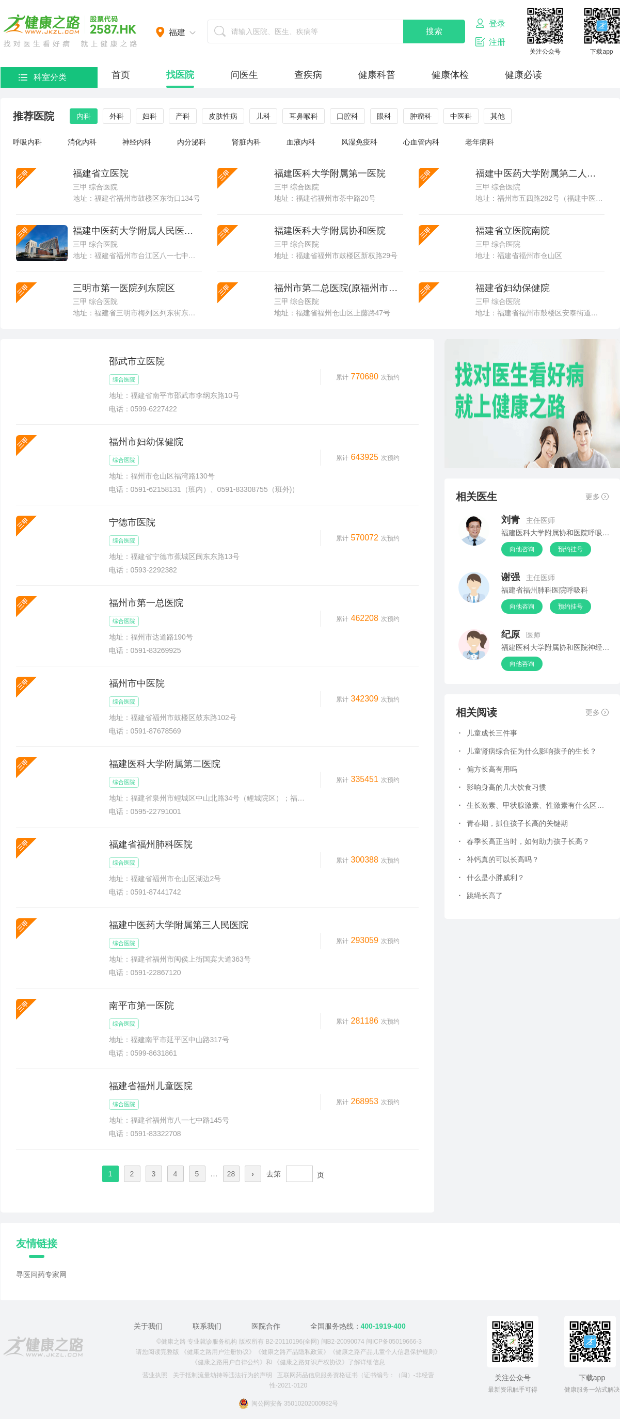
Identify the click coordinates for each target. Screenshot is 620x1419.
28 (231, 1174)
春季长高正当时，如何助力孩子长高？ (524, 841)
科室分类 (43, 77)
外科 (116, 116)
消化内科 (82, 142)
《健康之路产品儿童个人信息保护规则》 (385, 1352)
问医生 (244, 75)
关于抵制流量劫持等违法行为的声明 (222, 1375)
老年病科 (479, 142)
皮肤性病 (223, 116)
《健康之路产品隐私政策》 (292, 1352)
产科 (183, 116)
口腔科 (347, 116)
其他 (497, 116)
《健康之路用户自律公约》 (229, 1362)
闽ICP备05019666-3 (394, 1341)
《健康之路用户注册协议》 (218, 1352)
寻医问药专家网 (41, 1274)
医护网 (70, 31)
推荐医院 (33, 116)
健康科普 (376, 75)
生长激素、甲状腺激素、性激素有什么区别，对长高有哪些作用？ (532, 805)
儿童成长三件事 (488, 733)
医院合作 (265, 1326)
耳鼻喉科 (303, 116)
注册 (490, 41)
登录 (490, 23)
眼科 (384, 116)
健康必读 (523, 75)
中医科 (461, 116)
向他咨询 (522, 549)
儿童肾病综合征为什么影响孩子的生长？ (528, 751)
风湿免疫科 (359, 142)
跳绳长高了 (481, 895)
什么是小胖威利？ (492, 877)
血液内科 (301, 142)
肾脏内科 (246, 142)
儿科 (263, 116)
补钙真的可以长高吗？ (499, 859)
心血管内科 (421, 142)
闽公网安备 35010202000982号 (289, 1403)
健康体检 (450, 75)
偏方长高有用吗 (488, 769)
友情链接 (36, 1243)
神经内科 (136, 142)
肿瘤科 (421, 116)
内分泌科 (191, 142)
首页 (121, 75)
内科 (83, 116)
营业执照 (154, 1375)
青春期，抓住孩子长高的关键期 (513, 823)
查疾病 (308, 75)
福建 (177, 32)
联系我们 (207, 1326)
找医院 (180, 75)
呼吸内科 (27, 142)
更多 (597, 496)
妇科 (149, 116)
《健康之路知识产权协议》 (311, 1362)
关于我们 (148, 1326)
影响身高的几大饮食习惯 (503, 787)
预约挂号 (570, 549)
